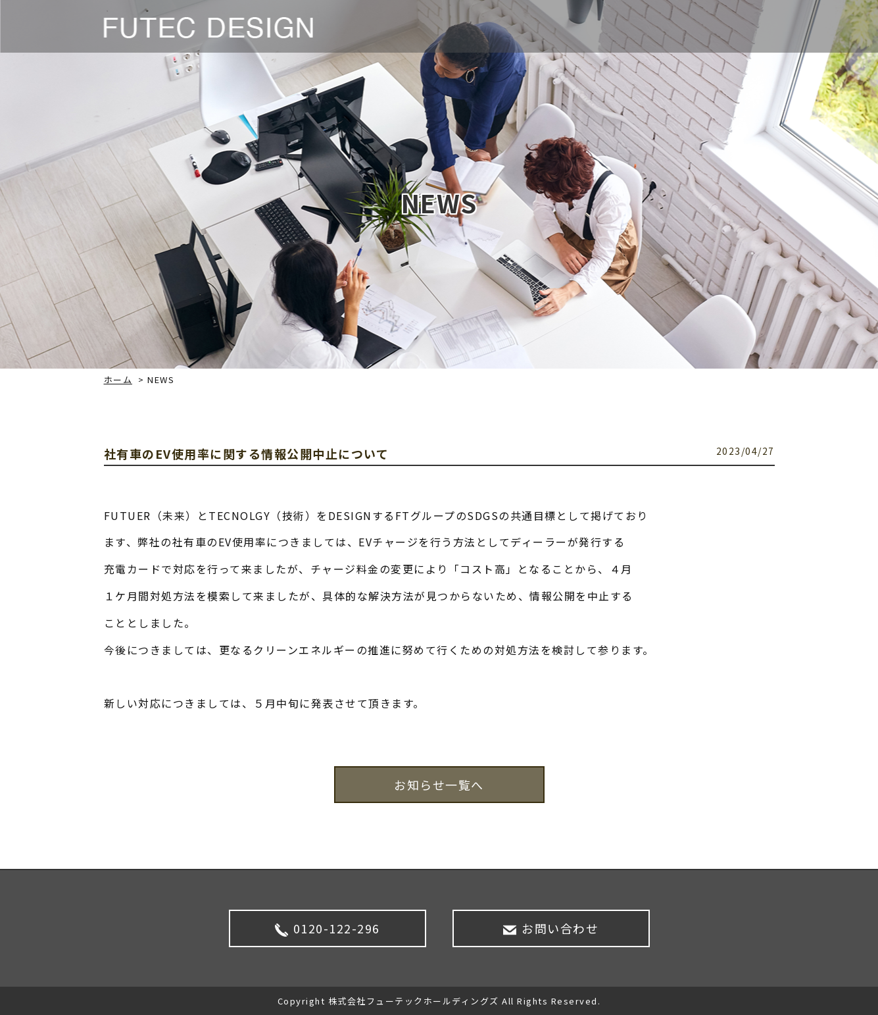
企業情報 (621, 26)
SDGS (677, 26)
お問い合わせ (550, 928)
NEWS (501, 26)
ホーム (118, 379)
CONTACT (738, 26)
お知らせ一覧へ (439, 784)
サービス (558, 26)
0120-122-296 (327, 928)
